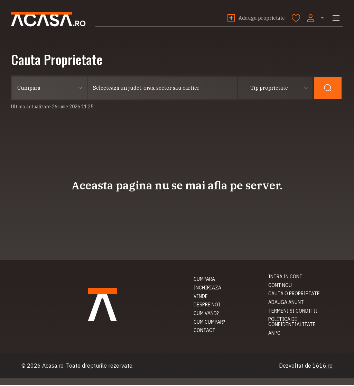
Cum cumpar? (27, 323)
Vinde (18, 297)
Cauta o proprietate (294, 294)
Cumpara (21, 280)
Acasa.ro (51, 19)
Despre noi (24, 305)
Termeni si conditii (293, 311)
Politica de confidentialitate (292, 322)
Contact (22, 331)
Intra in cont (285, 277)
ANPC (274, 334)
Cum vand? (23, 314)
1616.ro (323, 366)
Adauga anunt (286, 303)
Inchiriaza (25, 288)
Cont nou (280, 286)
